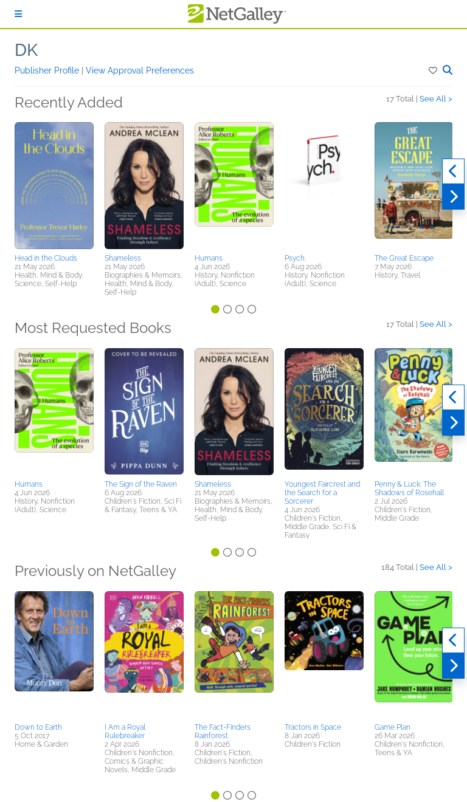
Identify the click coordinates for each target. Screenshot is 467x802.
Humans (209, 258)
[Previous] (453, 171)
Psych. (295, 258)
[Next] (453, 197)
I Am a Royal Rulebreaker (125, 731)
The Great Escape (404, 258)
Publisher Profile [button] (48, 70)
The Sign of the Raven (141, 484)
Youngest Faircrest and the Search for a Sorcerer (322, 493)
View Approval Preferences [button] (140, 70)
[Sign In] (18, 14)
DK (26, 50)
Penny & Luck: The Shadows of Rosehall (409, 488)
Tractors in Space (313, 727)
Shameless (123, 258)
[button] (434, 70)
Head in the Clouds (46, 258)
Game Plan (392, 727)
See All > (436, 98)
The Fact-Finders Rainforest (223, 731)
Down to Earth (38, 727)
